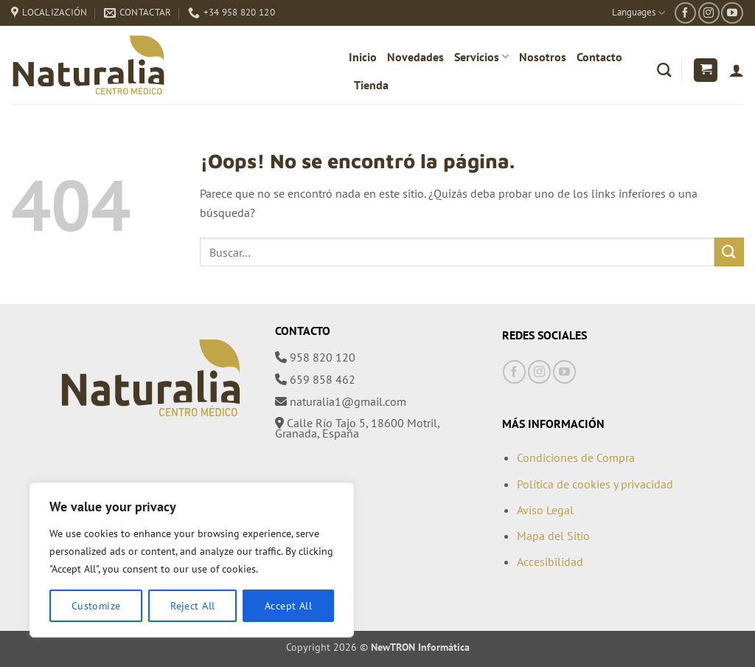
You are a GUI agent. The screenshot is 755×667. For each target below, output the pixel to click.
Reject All (192, 605)
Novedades (415, 56)
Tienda (371, 84)
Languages (638, 13)
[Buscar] (664, 70)
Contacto (599, 56)
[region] (191, 560)
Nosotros (542, 56)
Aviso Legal (545, 509)
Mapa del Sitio (553, 535)
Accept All (288, 605)
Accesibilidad (550, 561)
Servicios (481, 56)
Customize (96, 605)
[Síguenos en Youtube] (731, 13)
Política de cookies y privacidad (595, 484)
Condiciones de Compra (576, 457)
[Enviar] (729, 252)
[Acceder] (736, 70)
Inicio (363, 56)
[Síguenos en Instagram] (709, 13)
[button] (705, 70)
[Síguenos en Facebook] (685, 13)
